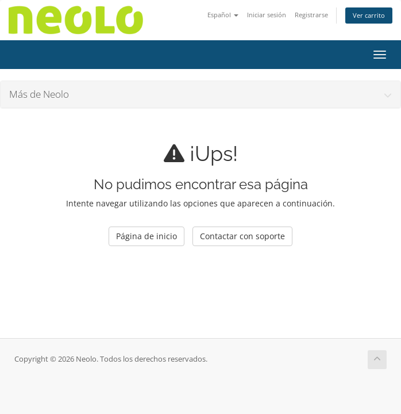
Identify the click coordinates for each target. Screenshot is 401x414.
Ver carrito (369, 15)
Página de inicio (146, 236)
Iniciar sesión (266, 14)
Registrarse (311, 14)
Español (222, 14)
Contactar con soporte (242, 236)
